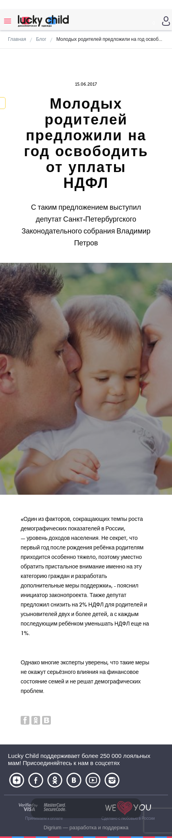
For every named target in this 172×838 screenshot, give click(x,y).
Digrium (53, 827)
